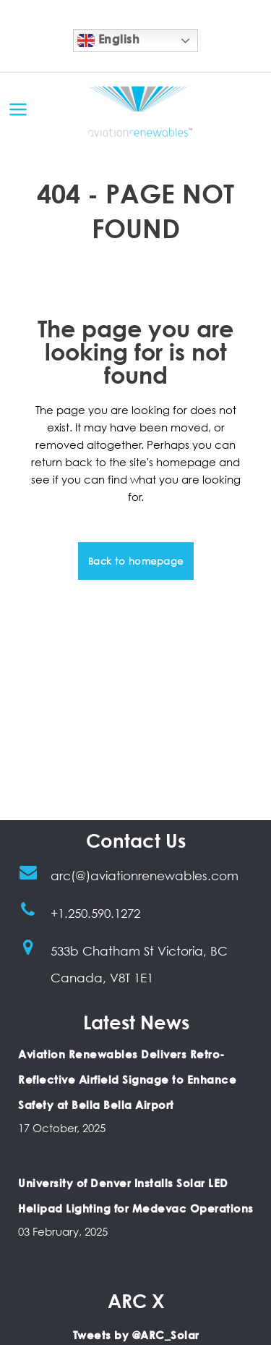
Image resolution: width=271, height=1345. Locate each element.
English (108, 40)
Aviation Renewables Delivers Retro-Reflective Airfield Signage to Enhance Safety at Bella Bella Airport (127, 1079)
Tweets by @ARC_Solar (136, 1334)
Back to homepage (136, 561)
